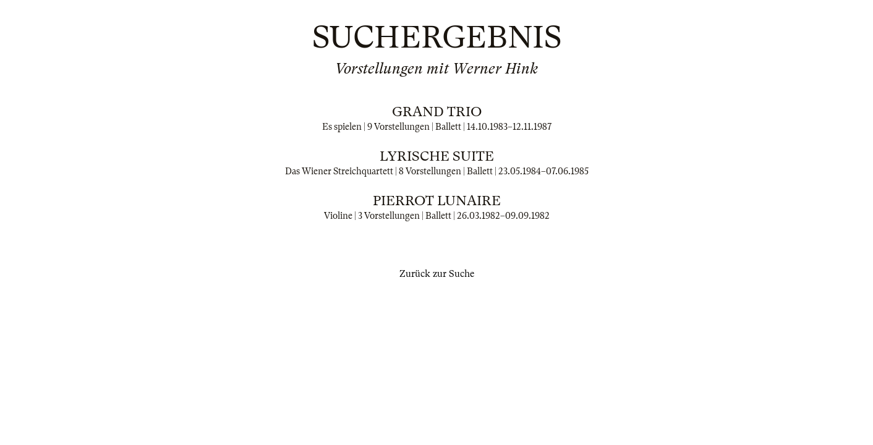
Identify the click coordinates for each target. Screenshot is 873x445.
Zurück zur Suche (436, 273)
